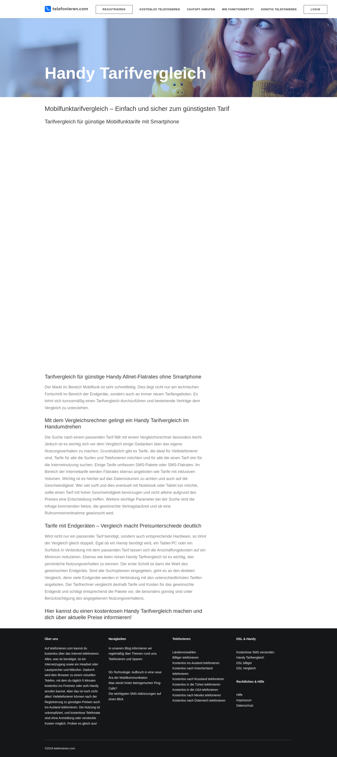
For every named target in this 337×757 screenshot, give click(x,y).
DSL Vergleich (246, 668)
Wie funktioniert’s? (238, 9)
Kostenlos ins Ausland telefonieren (196, 663)
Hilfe (239, 695)
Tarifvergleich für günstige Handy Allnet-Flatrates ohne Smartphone (123, 377)
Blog (128, 648)
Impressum (244, 700)
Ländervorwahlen (184, 652)
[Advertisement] (253, 404)
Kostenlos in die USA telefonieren (195, 689)
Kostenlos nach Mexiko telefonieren (197, 695)
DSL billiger (244, 663)
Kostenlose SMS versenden (255, 652)
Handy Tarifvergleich (250, 657)
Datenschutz (245, 705)
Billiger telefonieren (186, 657)
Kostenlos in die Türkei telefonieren (196, 684)
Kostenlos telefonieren (160, 9)
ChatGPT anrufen (201, 9)
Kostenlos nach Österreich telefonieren (199, 700)
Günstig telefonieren (279, 9)
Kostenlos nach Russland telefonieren (198, 679)
